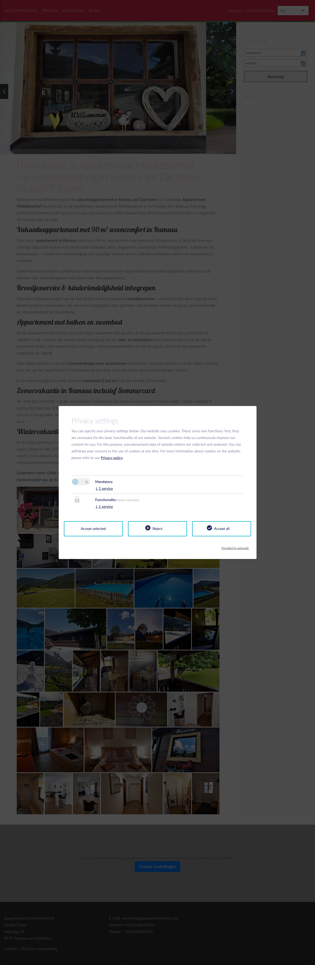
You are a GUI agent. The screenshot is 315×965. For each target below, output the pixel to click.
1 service (104, 488)
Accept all (221, 528)
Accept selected (93, 528)
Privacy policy (112, 457)
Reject (157, 528)
